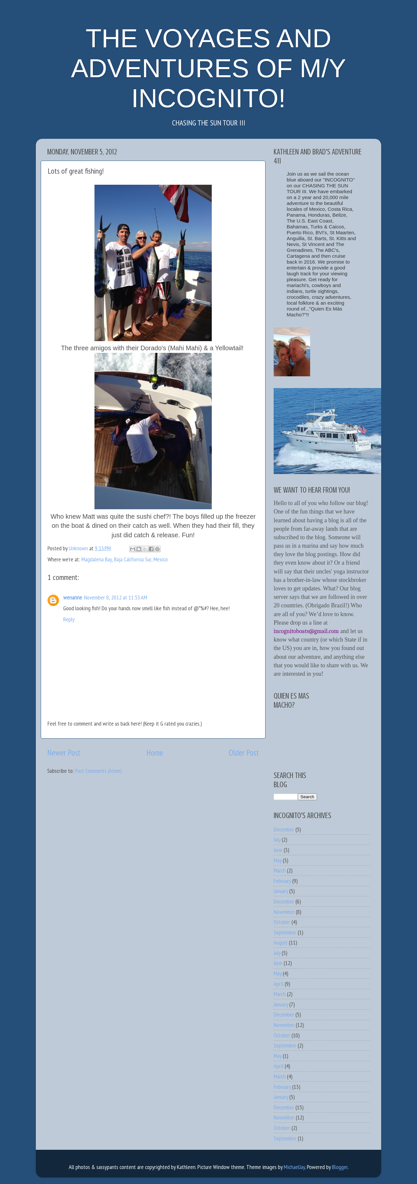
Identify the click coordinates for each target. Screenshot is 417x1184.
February (282, 881)
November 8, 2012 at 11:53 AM (115, 597)
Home (154, 752)
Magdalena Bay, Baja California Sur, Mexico (124, 559)
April (278, 984)
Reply (69, 619)
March (280, 870)
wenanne (72, 597)
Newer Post (63, 752)
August (281, 942)
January (281, 891)
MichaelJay (294, 1167)
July (277, 839)
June (278, 850)
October (282, 922)
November (284, 912)
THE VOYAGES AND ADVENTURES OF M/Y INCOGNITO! (208, 68)
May (277, 860)
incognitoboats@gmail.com (306, 631)
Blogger (340, 1167)
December (284, 829)
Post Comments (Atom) (98, 770)
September (285, 932)
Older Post (244, 752)
